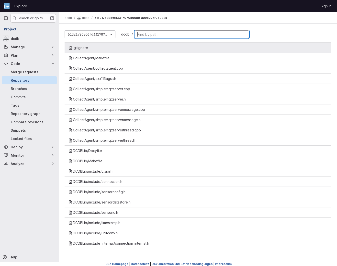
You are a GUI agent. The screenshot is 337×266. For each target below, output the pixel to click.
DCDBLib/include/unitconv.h (93, 233)
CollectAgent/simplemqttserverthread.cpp (104, 130)
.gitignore (78, 48)
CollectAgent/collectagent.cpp (95, 68)
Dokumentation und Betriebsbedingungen (182, 264)
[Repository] (29, 80)
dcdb (125, 34)
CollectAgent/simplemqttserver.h (97, 99)
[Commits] (29, 97)
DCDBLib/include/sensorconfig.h (96, 192)
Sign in (326, 6)
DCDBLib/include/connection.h (95, 181)
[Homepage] (7, 6)
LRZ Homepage (117, 264)
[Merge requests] (29, 72)
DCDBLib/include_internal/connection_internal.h (108, 243)
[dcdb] (29, 38)
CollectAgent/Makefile (89, 58)
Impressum (223, 264)
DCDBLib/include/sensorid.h (93, 212)
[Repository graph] (29, 113)
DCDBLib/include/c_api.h (90, 171)
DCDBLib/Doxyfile (85, 151)
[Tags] (29, 105)
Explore (20, 6)
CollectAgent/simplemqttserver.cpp (99, 89)
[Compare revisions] (29, 122)
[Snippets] (29, 130)
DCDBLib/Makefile (85, 161)
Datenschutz (140, 264)
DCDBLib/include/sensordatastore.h (99, 202)
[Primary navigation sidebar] (6, 18)
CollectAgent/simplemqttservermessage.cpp (106, 109)
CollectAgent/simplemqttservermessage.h (104, 120)
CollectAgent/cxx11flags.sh (92, 78)
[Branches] (29, 88)
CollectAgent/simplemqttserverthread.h (102, 140)
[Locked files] (29, 138)
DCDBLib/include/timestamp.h (94, 223)
